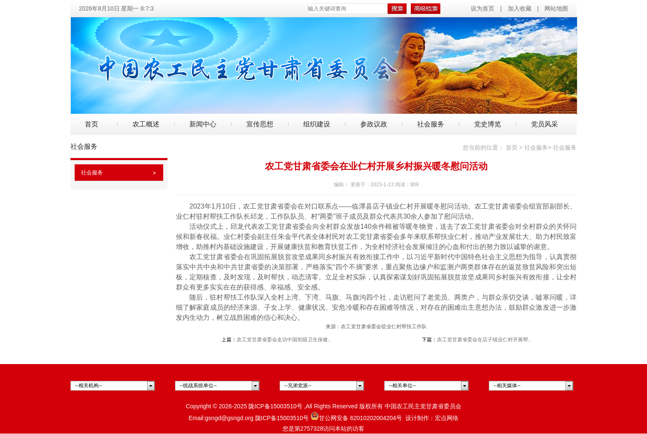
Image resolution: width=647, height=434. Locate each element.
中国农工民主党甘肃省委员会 (423, 406)
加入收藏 (519, 8)
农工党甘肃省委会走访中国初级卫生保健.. (284, 340)
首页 (91, 124)
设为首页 (483, 8)
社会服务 (92, 172)
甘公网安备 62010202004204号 (356, 418)
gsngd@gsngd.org (229, 418)
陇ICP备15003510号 (275, 406)
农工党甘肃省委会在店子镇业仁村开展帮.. (484, 340)
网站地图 (556, 8)
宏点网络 (446, 418)
